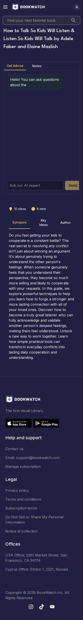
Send (73, 185)
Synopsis (19, 222)
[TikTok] (41, 606)
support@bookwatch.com (38, 457)
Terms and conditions (23, 499)
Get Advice (15, 66)
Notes (37, 66)
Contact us (14, 449)
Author (65, 222)
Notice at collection (21, 531)
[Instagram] (31, 606)
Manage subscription (23, 466)
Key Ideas (43, 222)
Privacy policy (17, 490)
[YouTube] (52, 606)
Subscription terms (21, 508)
